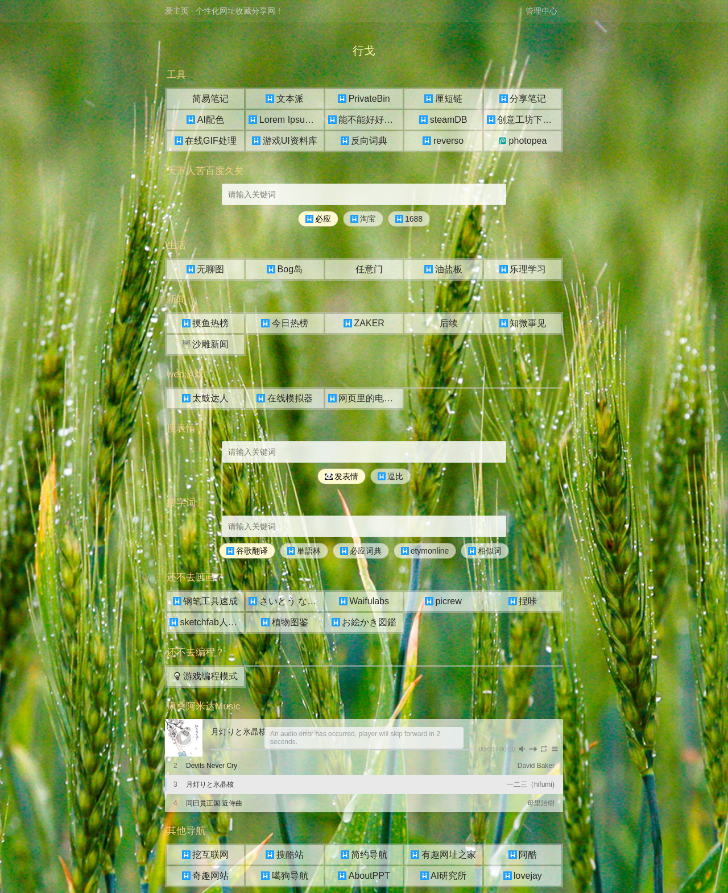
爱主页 (177, 10)
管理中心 (541, 10)
